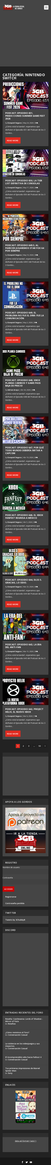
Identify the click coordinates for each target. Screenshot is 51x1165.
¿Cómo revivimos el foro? (17, 1032)
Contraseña (8, 877)
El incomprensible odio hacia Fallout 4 (23, 1057)
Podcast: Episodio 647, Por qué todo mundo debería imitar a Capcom (24, 450)
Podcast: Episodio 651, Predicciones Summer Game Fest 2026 (25, 116)
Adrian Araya (13, 390)
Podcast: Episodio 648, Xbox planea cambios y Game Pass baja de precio (23, 383)
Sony (10, 1073)
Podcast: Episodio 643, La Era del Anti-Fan (23, 646)
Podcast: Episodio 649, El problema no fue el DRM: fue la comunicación (24, 315)
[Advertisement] (25, 41)
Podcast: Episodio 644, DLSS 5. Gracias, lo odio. (23, 581)
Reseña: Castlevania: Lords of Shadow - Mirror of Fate (24, 1020)
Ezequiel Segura (14, 123)
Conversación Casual (17, 1035)
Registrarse (10, 896)
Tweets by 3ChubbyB (15, 920)
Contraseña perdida (14, 903)
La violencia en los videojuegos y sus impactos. (22, 1044)
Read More (12, 140)
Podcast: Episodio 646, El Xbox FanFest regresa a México (24, 516)
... (34, 746)
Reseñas (12, 1023)
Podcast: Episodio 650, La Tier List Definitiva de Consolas (23, 182)
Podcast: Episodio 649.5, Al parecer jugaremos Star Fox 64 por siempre (24, 248)
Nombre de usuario (11, 867)
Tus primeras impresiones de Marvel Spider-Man (22, 1069)
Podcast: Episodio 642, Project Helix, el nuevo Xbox (24, 710)
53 (39, 746)
